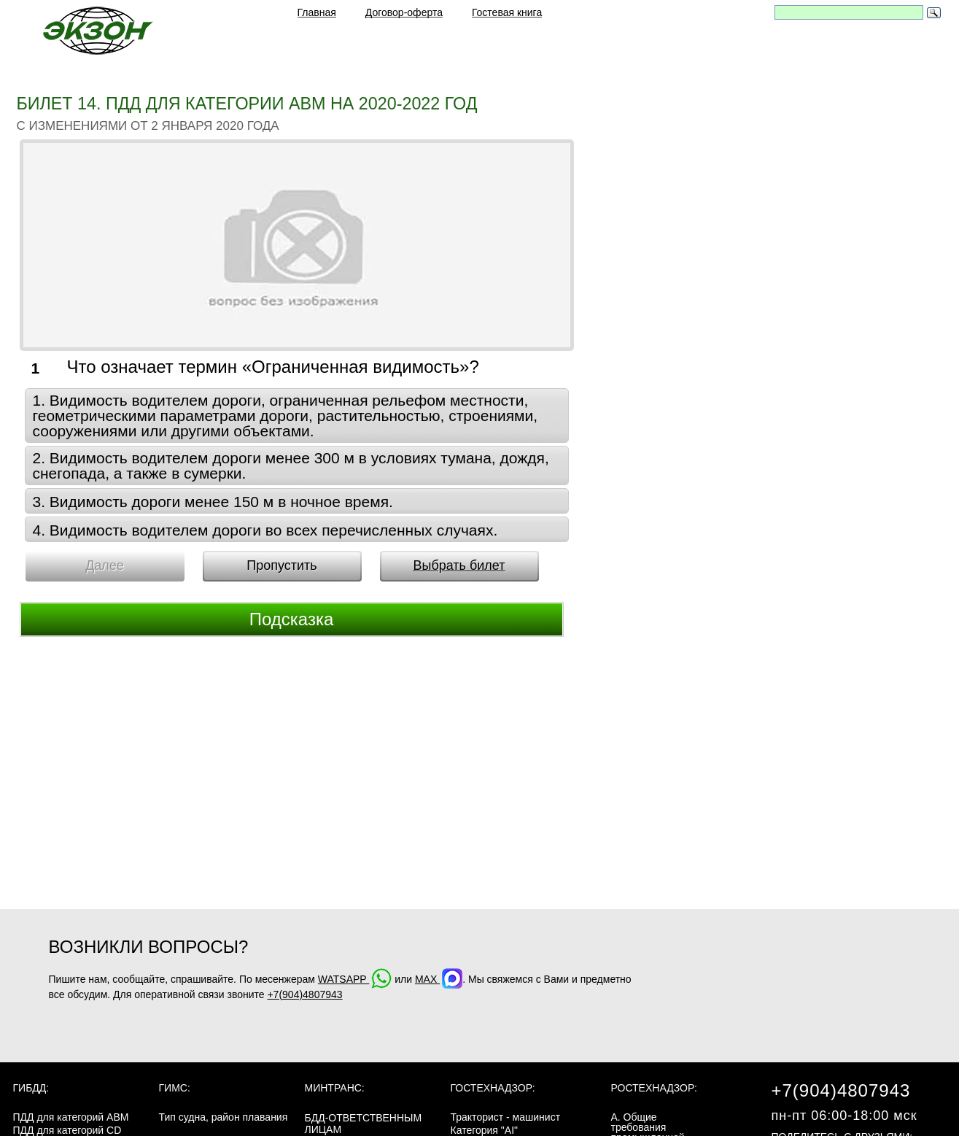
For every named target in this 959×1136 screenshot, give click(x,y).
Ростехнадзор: (654, 1088)
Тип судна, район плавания (223, 1117)
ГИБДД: (31, 1088)
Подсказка (291, 619)
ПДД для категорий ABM (71, 1117)
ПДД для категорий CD (67, 1130)
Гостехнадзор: (493, 1088)
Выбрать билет (459, 565)
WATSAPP (355, 979)
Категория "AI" (485, 1130)
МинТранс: (335, 1088)
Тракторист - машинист (506, 1117)
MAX (438, 979)
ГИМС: (174, 1088)
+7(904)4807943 (304, 994)
